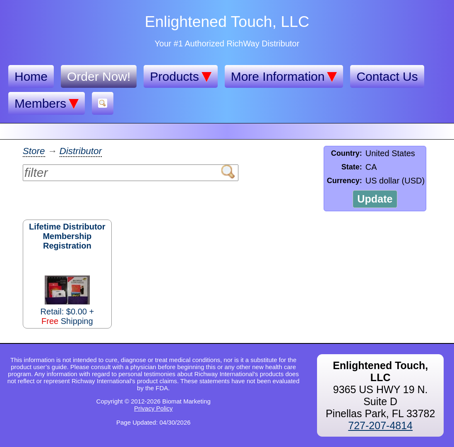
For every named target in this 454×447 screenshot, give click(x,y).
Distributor (81, 151)
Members (46, 103)
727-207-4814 (380, 425)
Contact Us (387, 76)
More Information (284, 76)
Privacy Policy (153, 408)
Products (180, 76)
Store (34, 151)
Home (31, 76)
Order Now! (98, 76)
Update (374, 199)
